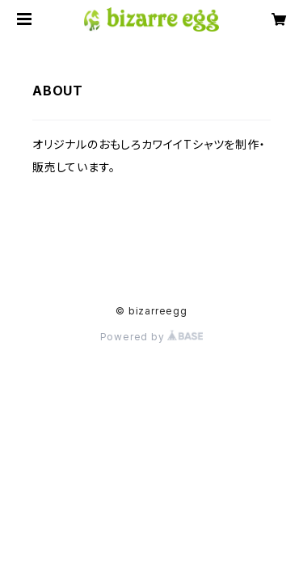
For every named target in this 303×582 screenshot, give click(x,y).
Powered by (152, 337)
